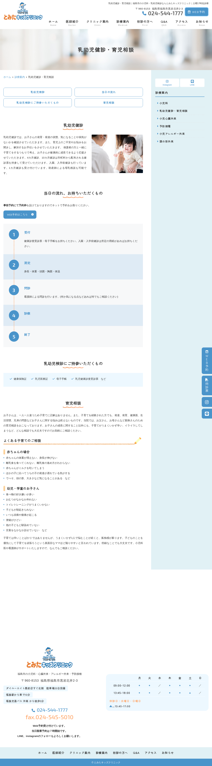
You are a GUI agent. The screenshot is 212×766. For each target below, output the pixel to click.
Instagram (167, 83)
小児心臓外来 (168, 118)
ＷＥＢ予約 (207, 360)
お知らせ (202, 22)
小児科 (164, 103)
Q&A (164, 22)
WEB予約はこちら (17, 214)
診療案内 (122, 22)
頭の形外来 (167, 141)
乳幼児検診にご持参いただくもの (37, 102)
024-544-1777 (49, 709)
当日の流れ (109, 92)
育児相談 (108, 102)
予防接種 (165, 126)
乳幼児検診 (38, 92)
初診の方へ (145, 22)
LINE (192, 83)
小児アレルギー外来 (172, 134)
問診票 (207, 385)
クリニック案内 (97, 22)
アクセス (181, 22)
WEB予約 (196, 12)
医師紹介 (72, 22)
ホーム (53, 22)
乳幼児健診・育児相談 (174, 111)
